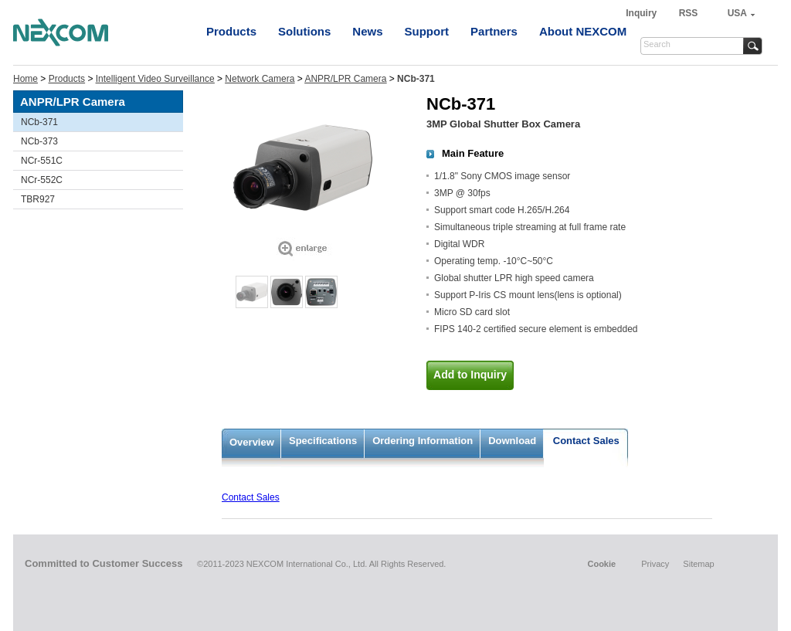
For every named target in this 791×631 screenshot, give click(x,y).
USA (737, 13)
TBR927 (38, 199)
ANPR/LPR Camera (345, 78)
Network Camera (259, 78)
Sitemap (698, 563)
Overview (251, 442)
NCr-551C (42, 160)
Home (25, 78)
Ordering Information (422, 440)
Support (427, 31)
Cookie (601, 563)
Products (231, 31)
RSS (688, 13)
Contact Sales (586, 440)
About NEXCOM (582, 31)
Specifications (323, 440)
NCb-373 (39, 141)
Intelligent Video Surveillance (155, 78)
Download (512, 440)
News (367, 31)
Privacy (655, 563)
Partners (494, 31)
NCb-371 (39, 122)
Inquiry (642, 13)
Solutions (304, 31)
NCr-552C (42, 180)
